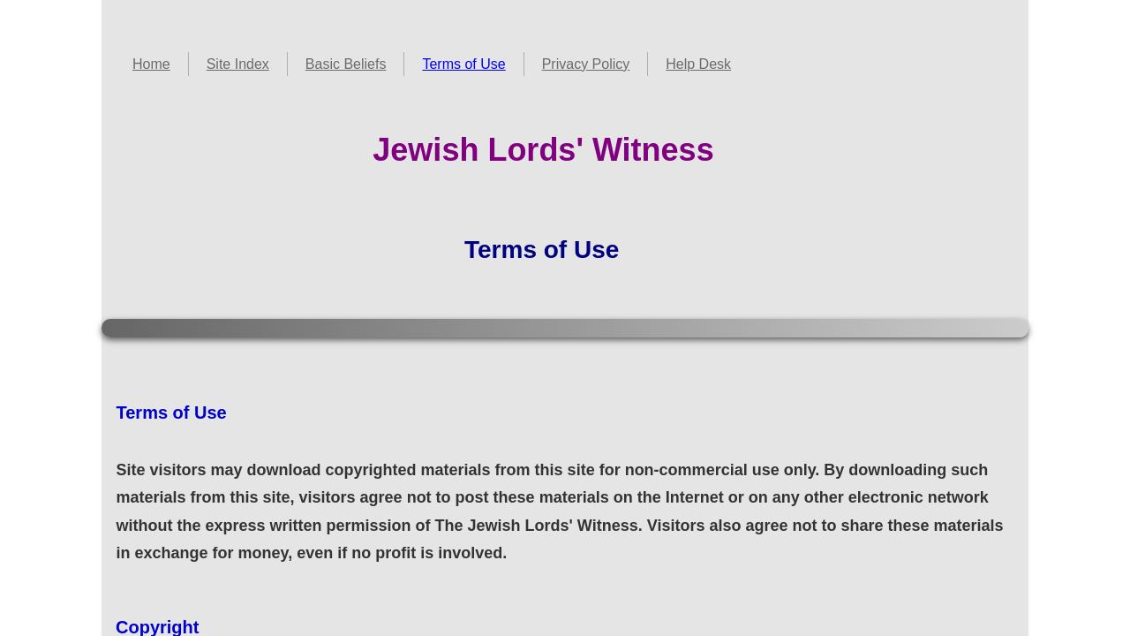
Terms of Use (463, 64)
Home (151, 64)
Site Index (238, 64)
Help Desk (698, 64)
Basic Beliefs (346, 64)
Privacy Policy (586, 64)
